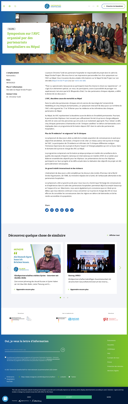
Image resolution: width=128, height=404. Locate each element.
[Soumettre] (63, 350)
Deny (29, 397)
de (89, 6)
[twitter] (47, 210)
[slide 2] (67, 297)
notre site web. (80, 81)
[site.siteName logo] (53, 6)
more (109, 397)
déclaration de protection (53, 359)
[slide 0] (60, 297)
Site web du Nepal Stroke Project (19, 90)
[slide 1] (64, 297)
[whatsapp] (62, 210)
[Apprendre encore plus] (37, 268)
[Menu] (4, 6)
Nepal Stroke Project (60, 81)
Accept (69, 397)
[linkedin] (57, 210)
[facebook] (72, 210)
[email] (52, 210)
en (93, 6)
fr (97, 6)
